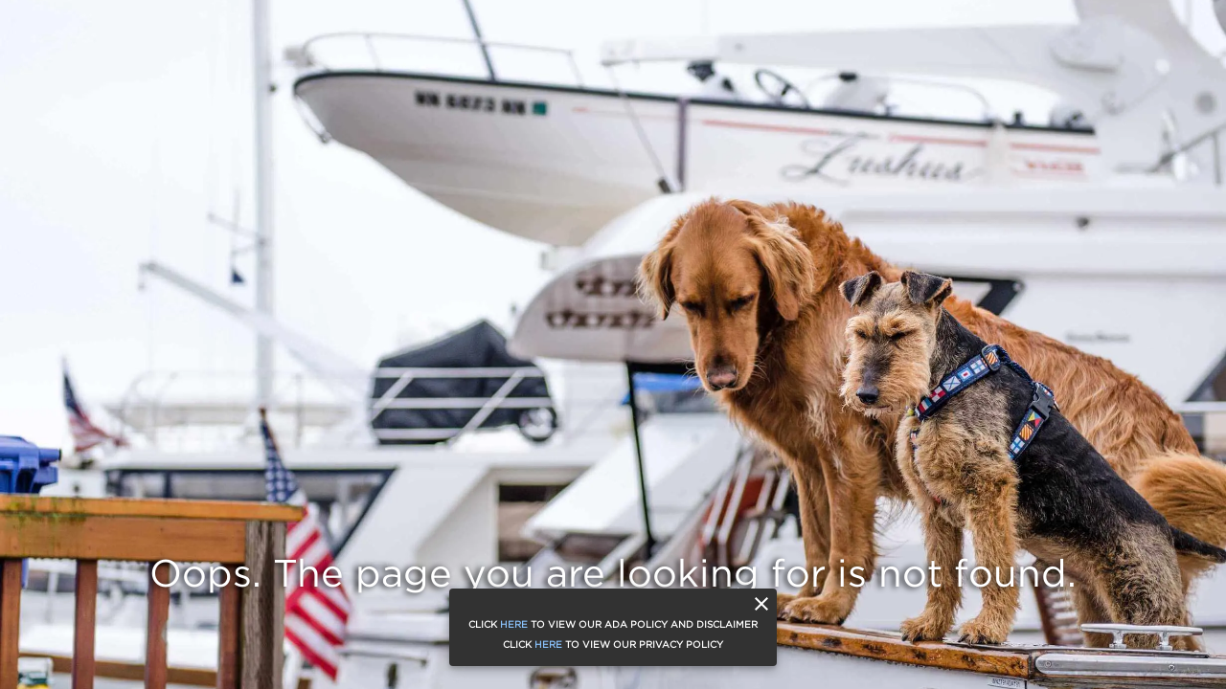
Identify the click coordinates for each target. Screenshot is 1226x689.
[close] (761, 604)
